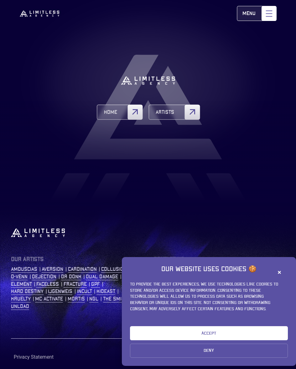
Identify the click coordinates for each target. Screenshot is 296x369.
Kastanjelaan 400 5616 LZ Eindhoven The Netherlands (246, 276)
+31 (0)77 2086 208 (246, 299)
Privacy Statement (34, 357)
